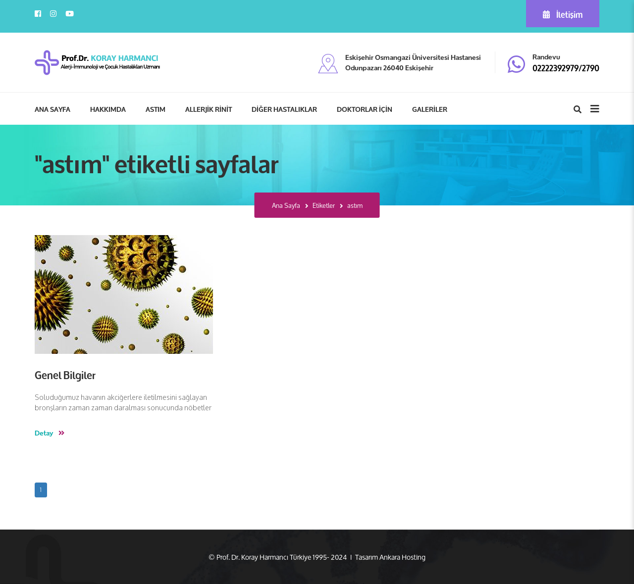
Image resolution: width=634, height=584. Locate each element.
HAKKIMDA (108, 109)
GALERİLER (429, 109)
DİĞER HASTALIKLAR (284, 109)
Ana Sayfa (286, 205)
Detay (49, 432)
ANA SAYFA (52, 109)
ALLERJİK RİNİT (208, 109)
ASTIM (155, 109)
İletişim (562, 13)
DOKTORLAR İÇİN (364, 109)
